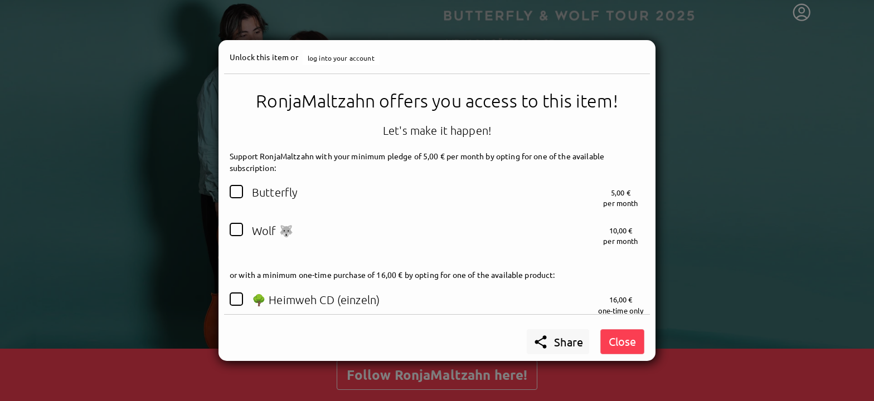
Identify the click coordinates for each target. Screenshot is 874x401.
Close (622, 341)
